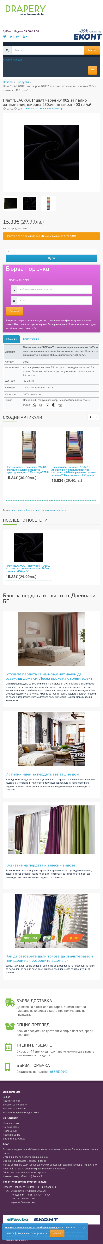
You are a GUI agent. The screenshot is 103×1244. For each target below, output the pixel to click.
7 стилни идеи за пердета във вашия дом (42, 774)
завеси (21, 510)
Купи (51, 258)
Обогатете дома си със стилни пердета (24, 1172)
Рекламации (10, 1131)
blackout (30, 510)
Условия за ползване (15, 1104)
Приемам (57, 1233)
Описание (11, 339)
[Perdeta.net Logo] (25, 11)
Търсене (92, 50)
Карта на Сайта (11, 1134)
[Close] (84, 1228)
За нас (6, 1097)
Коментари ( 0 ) (31, 339)
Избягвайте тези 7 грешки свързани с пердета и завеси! (34, 1168)
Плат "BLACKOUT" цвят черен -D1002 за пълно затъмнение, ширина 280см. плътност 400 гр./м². (28, 568)
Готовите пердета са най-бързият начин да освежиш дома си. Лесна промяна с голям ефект (49, 676)
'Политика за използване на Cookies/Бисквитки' (31, 1227)
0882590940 (59, 1072)
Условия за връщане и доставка (21, 1112)
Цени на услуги (11, 1123)
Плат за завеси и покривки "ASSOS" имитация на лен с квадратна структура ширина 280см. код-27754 (27, 469)
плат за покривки (46, 510)
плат (14, 510)
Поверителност (11, 1100)
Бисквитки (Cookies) (14, 1138)
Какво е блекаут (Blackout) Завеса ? (22, 1176)
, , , (26, 1191)
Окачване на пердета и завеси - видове (40, 865)
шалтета (61, 510)
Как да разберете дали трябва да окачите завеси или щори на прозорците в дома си (49, 958)
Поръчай (14, 311)
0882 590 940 (12, 60)
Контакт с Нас (11, 1127)
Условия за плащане (14, 1108)
